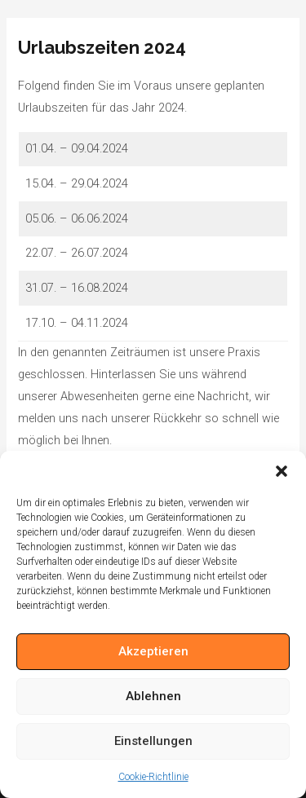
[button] (281, 471)
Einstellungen (153, 741)
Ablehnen (153, 696)
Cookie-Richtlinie (153, 777)
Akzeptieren (153, 651)
